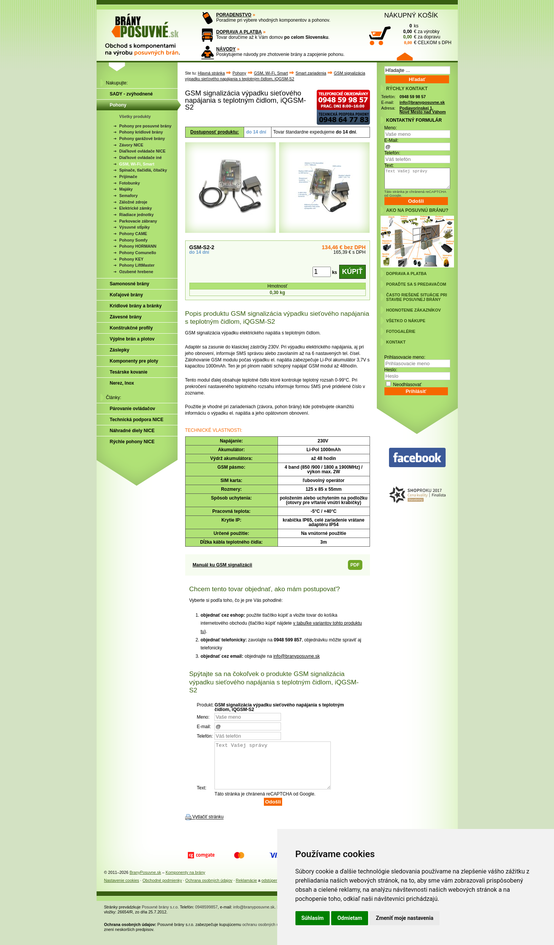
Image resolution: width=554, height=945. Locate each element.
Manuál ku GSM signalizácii (222, 565)
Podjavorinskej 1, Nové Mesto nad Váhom (423, 110)
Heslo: (390, 369)
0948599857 (206, 916)
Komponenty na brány (185, 881)
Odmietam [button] (349, 918)
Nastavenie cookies (121, 889)
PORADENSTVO (234, 15)
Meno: (390, 127)
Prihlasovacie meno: (404, 357)
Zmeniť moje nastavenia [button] (404, 918)
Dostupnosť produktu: (214, 132)
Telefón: (392, 153)
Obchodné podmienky (162, 889)
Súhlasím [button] (313, 918)
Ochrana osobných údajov (208, 889)
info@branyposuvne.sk (296, 656)
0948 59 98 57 (413, 96)
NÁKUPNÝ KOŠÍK (411, 15)
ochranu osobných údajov (265, 933)
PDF (355, 565)
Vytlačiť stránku (208, 826)
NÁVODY (226, 49)
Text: (389, 165)
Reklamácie (246, 889)
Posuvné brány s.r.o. (160, 916)
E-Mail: (391, 140)
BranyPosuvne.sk (145, 881)
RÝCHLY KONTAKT (407, 88)
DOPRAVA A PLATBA (239, 32)
